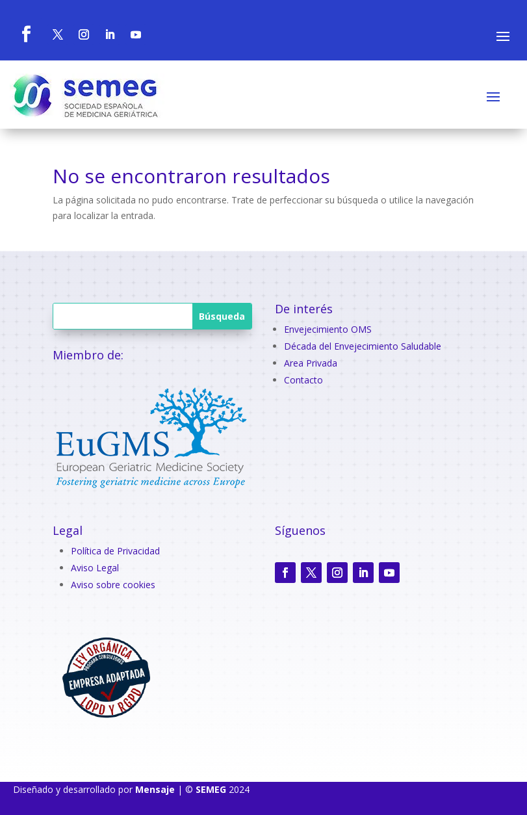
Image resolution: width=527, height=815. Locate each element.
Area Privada (310, 363)
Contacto (303, 380)
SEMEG (211, 789)
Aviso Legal (95, 568)
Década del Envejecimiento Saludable (362, 346)
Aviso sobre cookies (113, 584)
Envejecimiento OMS (328, 329)
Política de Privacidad (115, 551)
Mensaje (155, 789)
